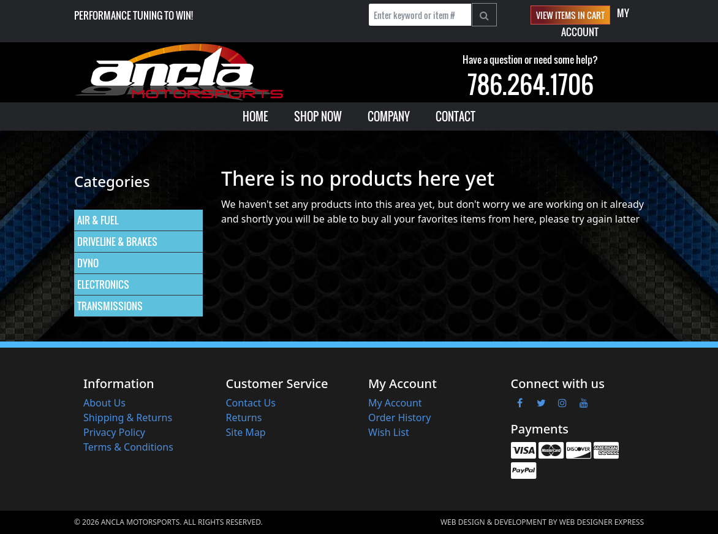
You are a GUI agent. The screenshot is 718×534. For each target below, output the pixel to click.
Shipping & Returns (127, 417)
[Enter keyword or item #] (420, 14)
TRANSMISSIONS (110, 306)
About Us (104, 403)
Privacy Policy (114, 432)
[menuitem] (255, 116)
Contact (455, 116)
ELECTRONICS (103, 284)
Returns (244, 417)
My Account (395, 403)
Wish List (388, 432)
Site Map (246, 432)
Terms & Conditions (128, 447)
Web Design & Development (493, 522)
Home (255, 116)
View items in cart (570, 15)
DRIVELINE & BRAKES (117, 241)
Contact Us (251, 403)
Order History (399, 417)
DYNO (88, 263)
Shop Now (318, 116)
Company (389, 116)
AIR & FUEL (97, 220)
